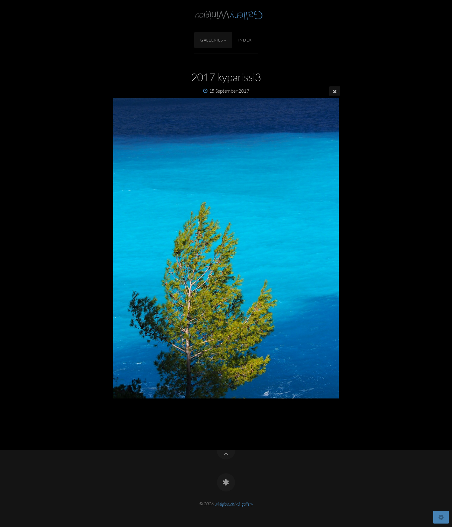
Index (245, 39)
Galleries (211, 39)
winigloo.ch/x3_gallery (234, 503)
